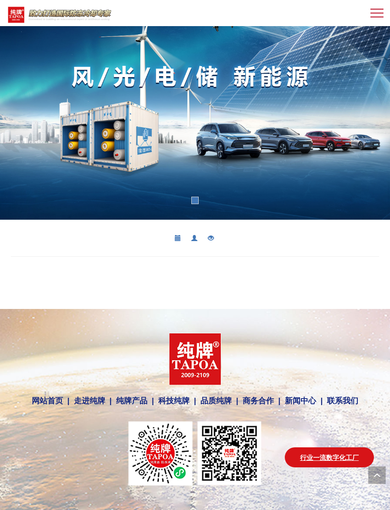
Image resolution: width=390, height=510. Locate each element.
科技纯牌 (174, 400)
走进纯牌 (90, 400)
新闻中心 (300, 400)
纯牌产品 (132, 400)
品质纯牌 (216, 400)
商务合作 (258, 400)
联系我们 (340, 400)
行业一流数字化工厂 (329, 457)
